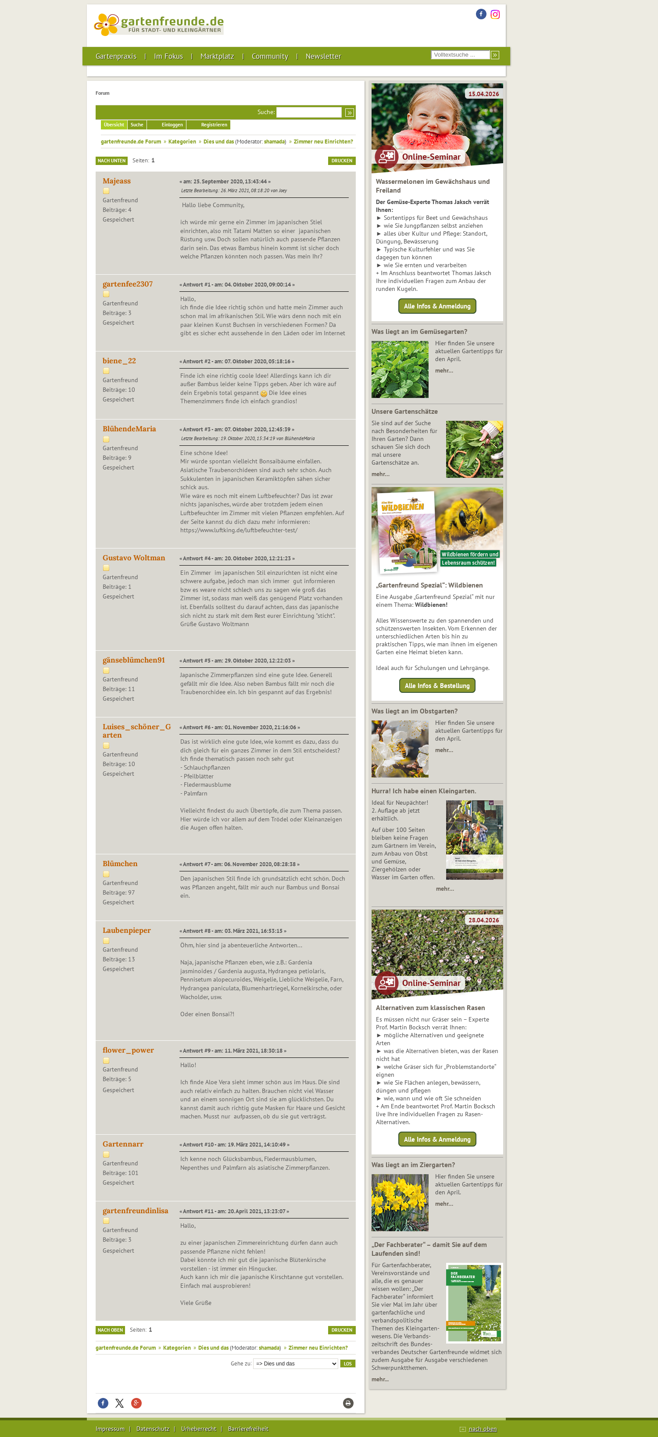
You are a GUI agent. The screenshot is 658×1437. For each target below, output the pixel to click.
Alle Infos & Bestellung (437, 685)
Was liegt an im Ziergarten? (413, 1164)
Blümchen (120, 863)
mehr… (444, 370)
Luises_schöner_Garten (137, 731)
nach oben (483, 1429)
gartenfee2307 (128, 284)
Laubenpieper (127, 930)
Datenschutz (152, 1429)
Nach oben (110, 1330)
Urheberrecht (198, 1429)
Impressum (110, 1429)
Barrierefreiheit (248, 1429)
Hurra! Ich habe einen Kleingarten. (424, 790)
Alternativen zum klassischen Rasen (430, 1007)
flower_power (128, 1050)
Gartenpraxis (116, 56)
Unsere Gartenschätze (405, 411)
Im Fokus (168, 56)
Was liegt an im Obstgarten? (415, 710)
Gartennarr (123, 1144)
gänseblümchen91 (134, 660)
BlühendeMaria (129, 429)
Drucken (342, 161)
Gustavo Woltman (134, 558)
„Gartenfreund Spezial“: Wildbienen (429, 585)
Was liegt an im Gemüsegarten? (419, 331)
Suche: (266, 112)
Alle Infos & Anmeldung (437, 306)
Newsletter (323, 56)
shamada (274, 141)
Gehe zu (240, 1362)
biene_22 (119, 361)
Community (270, 56)
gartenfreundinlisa (135, 1210)
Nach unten (111, 161)
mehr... (380, 1379)
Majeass (117, 181)
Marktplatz (217, 56)
